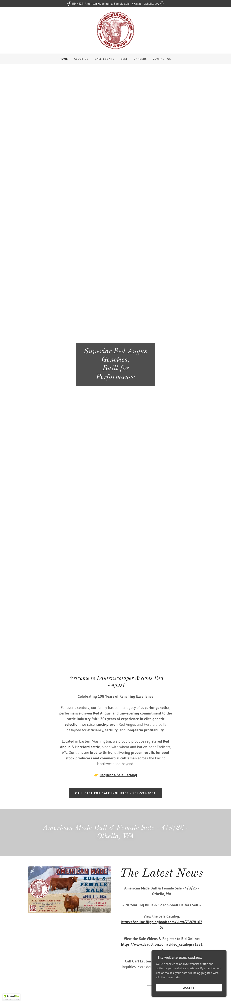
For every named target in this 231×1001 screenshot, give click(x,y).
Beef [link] (124, 58)
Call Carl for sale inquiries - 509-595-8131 (115, 793)
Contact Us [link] (162, 58)
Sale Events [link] (105, 58)
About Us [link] (81, 58)
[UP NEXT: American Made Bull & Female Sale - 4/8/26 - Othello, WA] (115, 3)
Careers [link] (140, 58)
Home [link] (64, 58)
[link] (115, 30)
